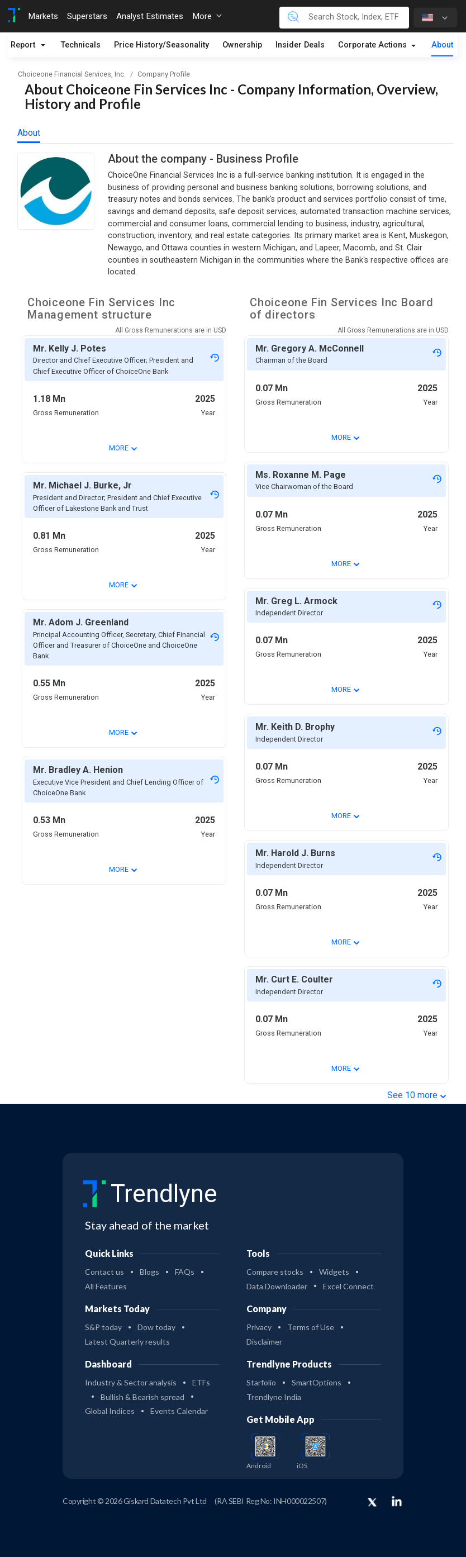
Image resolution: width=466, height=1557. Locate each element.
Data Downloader (276, 1286)
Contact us (104, 1271)
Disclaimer (264, 1341)
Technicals (81, 45)
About (442, 45)
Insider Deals (300, 45)
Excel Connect (348, 1286)
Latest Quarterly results (127, 1341)
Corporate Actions (373, 45)
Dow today (156, 1327)
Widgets (334, 1271)
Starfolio (261, 1382)
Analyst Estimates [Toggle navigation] (149, 16)
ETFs (201, 1382)
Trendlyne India (273, 1397)
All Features (106, 1286)
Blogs (149, 1271)
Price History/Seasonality (161, 45)
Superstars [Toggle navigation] (87, 16)
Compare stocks (274, 1271)
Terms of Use (310, 1327)
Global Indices (110, 1411)
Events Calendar (179, 1411)
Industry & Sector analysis (131, 1382)
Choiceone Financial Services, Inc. (72, 74)
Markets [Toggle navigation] (43, 16)
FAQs (184, 1271)
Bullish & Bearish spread (142, 1397)
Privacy (259, 1327)
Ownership (242, 45)
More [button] (207, 16)
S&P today (103, 1327)
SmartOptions (316, 1382)
